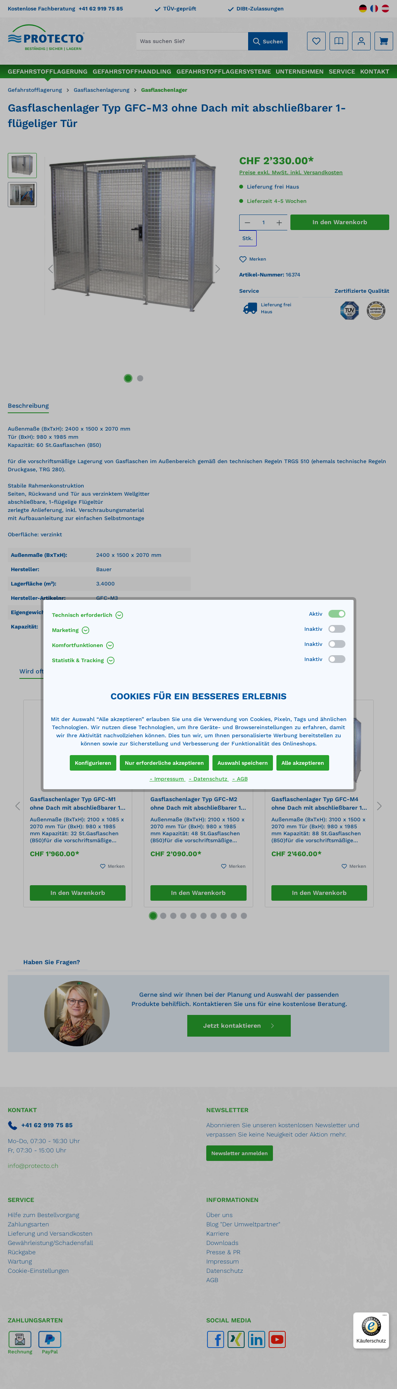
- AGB (240, 779)
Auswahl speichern (242, 763)
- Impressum (168, 779)
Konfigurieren (93, 763)
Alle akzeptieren (302, 763)
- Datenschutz (209, 779)
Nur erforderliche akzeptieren (164, 763)
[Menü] (384, 1317)
